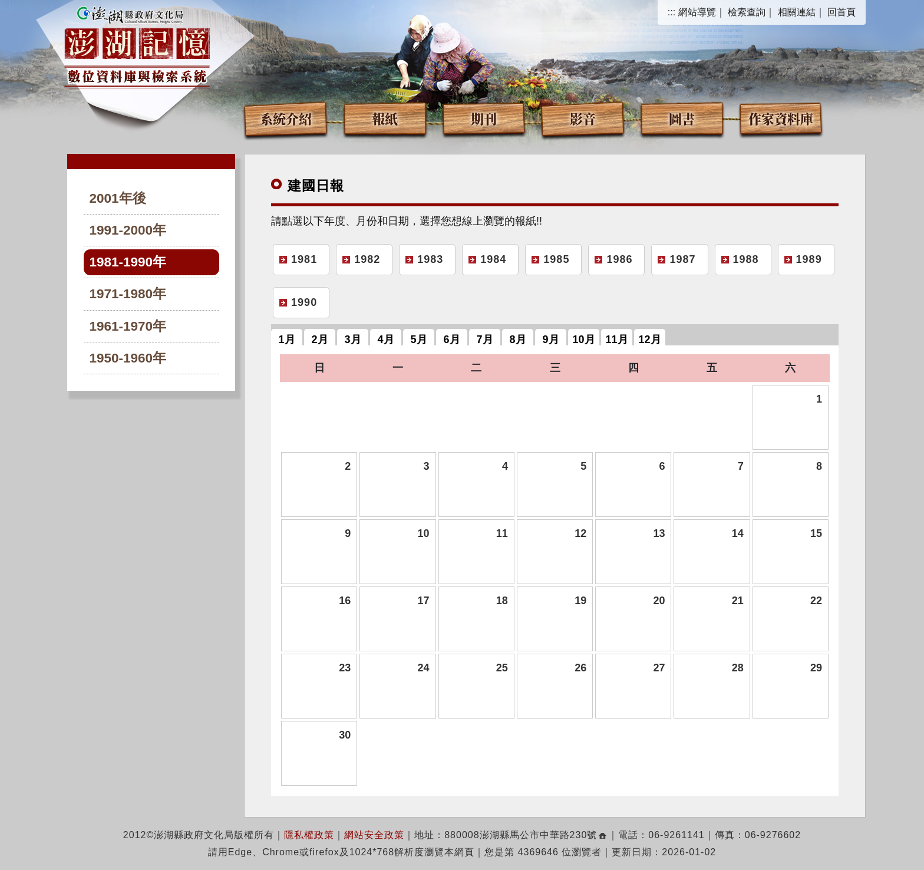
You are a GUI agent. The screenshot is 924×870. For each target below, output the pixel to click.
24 (424, 668)
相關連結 (797, 12)
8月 (518, 339)
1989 (809, 259)
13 (659, 533)
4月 (386, 339)
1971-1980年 (128, 293)
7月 (485, 339)
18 (502, 601)
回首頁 (841, 12)
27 (659, 668)
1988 (746, 259)
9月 (551, 339)
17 (424, 601)
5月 (419, 339)
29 (816, 668)
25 (502, 668)
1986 (619, 259)
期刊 (484, 118)
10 (424, 533)
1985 (556, 259)
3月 (353, 339)
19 (580, 601)
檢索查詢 (746, 12)
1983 (430, 259)
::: (671, 12)
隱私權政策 (309, 835)
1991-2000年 (128, 230)
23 (345, 668)
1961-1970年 (128, 326)
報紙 (385, 118)
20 (659, 601)
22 (816, 601)
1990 (304, 302)
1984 (493, 259)
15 (816, 533)
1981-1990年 (128, 262)
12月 (650, 339)
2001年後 (118, 198)
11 (502, 533)
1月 (287, 339)
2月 (320, 339)
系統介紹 (286, 118)
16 (345, 601)
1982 (367, 259)
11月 (617, 339)
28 (738, 668)
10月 (584, 339)
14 (738, 533)
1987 (682, 259)
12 (580, 533)
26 (580, 668)
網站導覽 (697, 12)
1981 (304, 259)
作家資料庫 (780, 118)
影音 (583, 118)
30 (345, 735)
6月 (452, 339)
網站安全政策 (374, 835)
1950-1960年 (128, 358)
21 (738, 601)
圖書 (682, 118)
